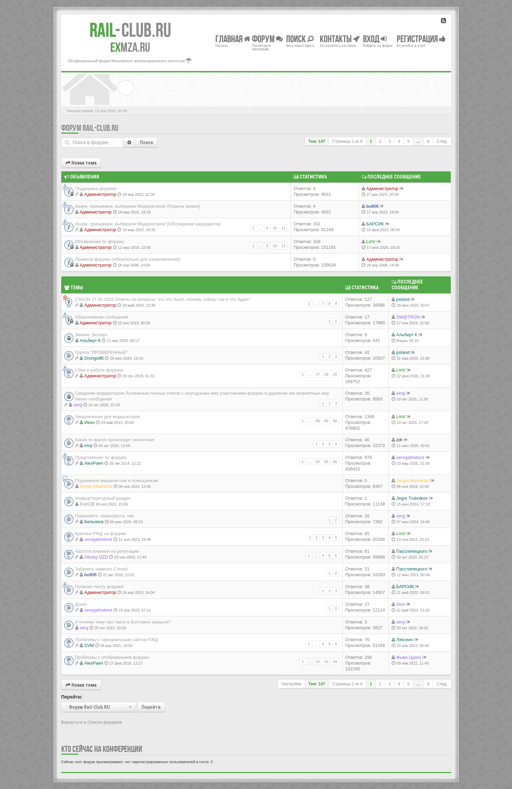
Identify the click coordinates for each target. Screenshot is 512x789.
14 (335, 661)
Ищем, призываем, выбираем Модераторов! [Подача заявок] (137, 206)
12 (318, 661)
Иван (89, 422)
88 (318, 421)
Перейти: (72, 697)
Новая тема (81, 163)
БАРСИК (375, 223)
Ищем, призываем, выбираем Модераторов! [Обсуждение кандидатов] (148, 223)
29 (335, 374)
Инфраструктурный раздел (103, 498)
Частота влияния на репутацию (107, 551)
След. (441, 141)
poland (403, 299)
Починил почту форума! (99, 586)
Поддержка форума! (96, 188)
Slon (400, 604)
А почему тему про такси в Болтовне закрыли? (123, 621)
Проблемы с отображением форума (112, 657)
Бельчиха (93, 521)
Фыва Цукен (408, 657)
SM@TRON (408, 317)
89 (326, 421)
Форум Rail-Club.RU (89, 128)
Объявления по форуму (99, 241)
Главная (232, 38)
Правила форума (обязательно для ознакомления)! (128, 259)
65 (326, 462)
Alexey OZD (96, 557)
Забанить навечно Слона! (101, 568)
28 (326, 374)
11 (283, 228)
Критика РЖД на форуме (101, 533)
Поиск (146, 142)
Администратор (100, 194)
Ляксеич (404, 639)
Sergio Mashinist (96, 486)
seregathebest (410, 457)
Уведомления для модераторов (107, 416)
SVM (89, 645)
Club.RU (130, 30)
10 (275, 228)
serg (77, 404)
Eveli (84, 504)
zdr (399, 439)
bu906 (372, 206)
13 (326, 661)
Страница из (347, 141)
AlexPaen (93, 463)
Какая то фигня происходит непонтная (114, 439)
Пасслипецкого (411, 551)
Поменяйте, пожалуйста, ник (104, 515)
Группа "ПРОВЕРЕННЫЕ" (101, 352)
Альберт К (90, 340)
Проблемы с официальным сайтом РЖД (116, 639)
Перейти (151, 707)
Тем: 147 (317, 141)
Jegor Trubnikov (412, 498)
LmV (371, 241)
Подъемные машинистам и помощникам (116, 480)
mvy (88, 445)
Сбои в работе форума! (99, 370)
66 (335, 462)
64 (318, 462)
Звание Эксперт (91, 334)
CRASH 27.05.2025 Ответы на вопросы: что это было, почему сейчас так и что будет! (162, 299)
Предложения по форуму (101, 457)
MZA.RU (130, 47)
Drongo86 (94, 358)
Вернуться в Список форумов (91, 722)
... (418, 141)
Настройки (291, 684)
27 (318, 374)
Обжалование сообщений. (102, 317)
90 (335, 421)
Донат (81, 604)
